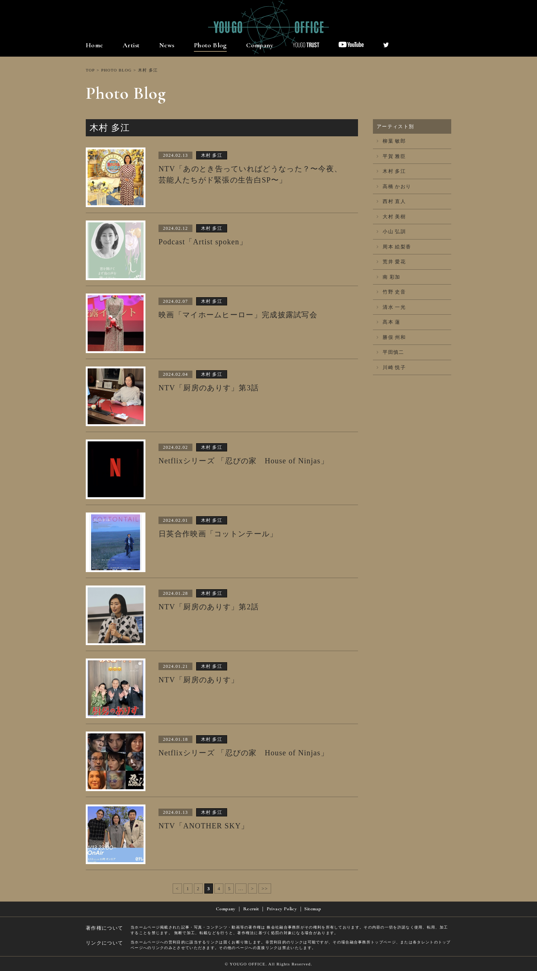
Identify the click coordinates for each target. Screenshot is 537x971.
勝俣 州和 (391, 337)
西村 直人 (391, 201)
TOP (90, 70)
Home (94, 45)
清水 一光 (391, 307)
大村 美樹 (391, 216)
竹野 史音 (391, 292)
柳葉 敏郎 (391, 141)
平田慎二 (390, 352)
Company (259, 45)
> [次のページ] (252, 888)
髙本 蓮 (389, 322)
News (167, 45)
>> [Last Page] (264, 888)
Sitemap (312, 909)
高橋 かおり (394, 186)
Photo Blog (210, 45)
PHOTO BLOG (116, 70)
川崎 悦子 (391, 367)
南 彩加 (389, 277)
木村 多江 (391, 171)
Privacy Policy (282, 909)
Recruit (251, 909)
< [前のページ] (177, 888)
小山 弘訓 (391, 231)
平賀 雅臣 (391, 156)
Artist (131, 45)
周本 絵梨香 (394, 247)
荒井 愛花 (391, 261)
